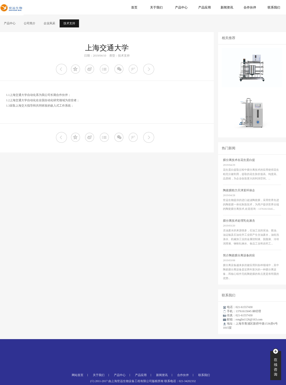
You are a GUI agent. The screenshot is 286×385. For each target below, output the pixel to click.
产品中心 (181, 7)
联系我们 (274, 7)
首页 (134, 7)
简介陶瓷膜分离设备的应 (239, 255)
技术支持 (69, 23)
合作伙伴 (250, 7)
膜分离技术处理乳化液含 (239, 220)
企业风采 (49, 23)
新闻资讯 (227, 7)
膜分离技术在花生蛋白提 (239, 160)
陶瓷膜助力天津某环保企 (239, 190)
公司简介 (29, 23)
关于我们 (156, 7)
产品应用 (204, 7)
